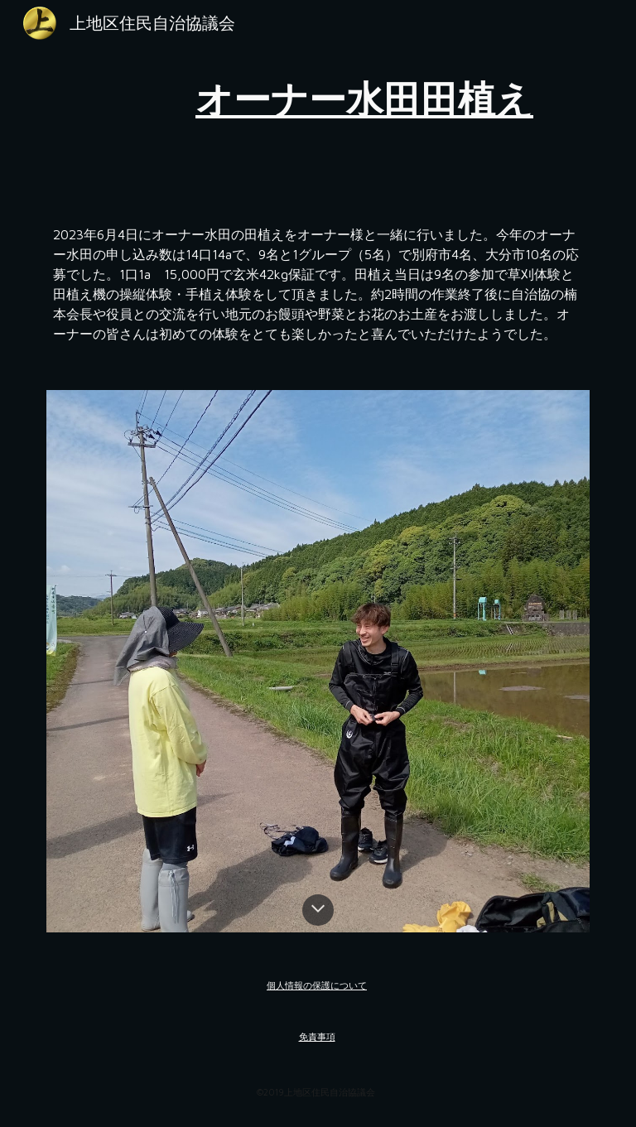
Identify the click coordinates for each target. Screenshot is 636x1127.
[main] (364, 99)
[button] (318, 910)
